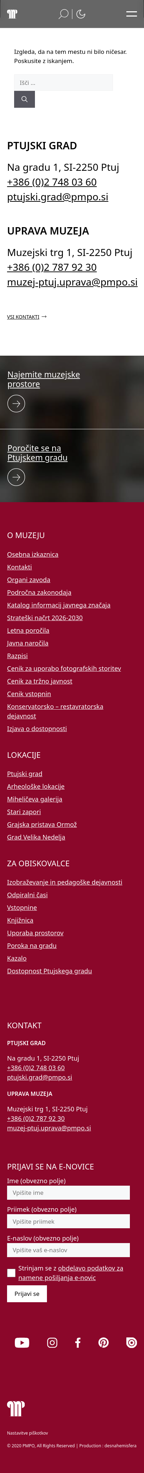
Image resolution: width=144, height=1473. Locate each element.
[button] (63, 14)
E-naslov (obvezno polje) (43, 1238)
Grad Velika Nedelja (36, 837)
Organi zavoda (28, 579)
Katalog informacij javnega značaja (58, 605)
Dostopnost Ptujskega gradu (49, 971)
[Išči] (24, 99)
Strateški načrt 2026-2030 (45, 617)
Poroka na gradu (31, 945)
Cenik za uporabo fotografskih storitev (64, 668)
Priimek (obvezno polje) (42, 1209)
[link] (22, 1342)
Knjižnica (20, 920)
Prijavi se (27, 1294)
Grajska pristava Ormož (42, 824)
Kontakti (19, 567)
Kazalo (16, 958)
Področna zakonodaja (39, 592)
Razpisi (17, 655)
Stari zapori (24, 811)
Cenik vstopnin (29, 693)
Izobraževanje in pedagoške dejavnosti (64, 882)
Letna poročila (28, 630)
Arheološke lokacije (36, 786)
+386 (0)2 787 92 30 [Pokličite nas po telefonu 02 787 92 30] (52, 267)
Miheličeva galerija (34, 799)
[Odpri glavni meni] (131, 14)
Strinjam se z (70, 1273)
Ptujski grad (24, 773)
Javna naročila (27, 643)
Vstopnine (22, 907)
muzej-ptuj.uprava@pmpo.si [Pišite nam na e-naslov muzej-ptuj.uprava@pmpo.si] (72, 281)
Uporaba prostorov (35, 933)
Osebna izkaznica (33, 554)
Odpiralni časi (27, 895)
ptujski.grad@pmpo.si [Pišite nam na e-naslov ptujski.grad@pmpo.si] (57, 196)
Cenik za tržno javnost (39, 681)
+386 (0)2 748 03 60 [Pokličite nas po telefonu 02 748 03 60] (52, 181)
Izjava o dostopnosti (37, 728)
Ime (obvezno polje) (36, 1180)
